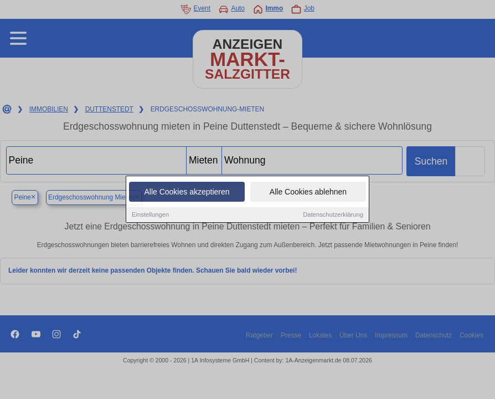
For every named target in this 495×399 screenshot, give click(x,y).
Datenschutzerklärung (333, 215)
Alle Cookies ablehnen (308, 192)
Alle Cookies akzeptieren (186, 192)
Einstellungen (150, 215)
